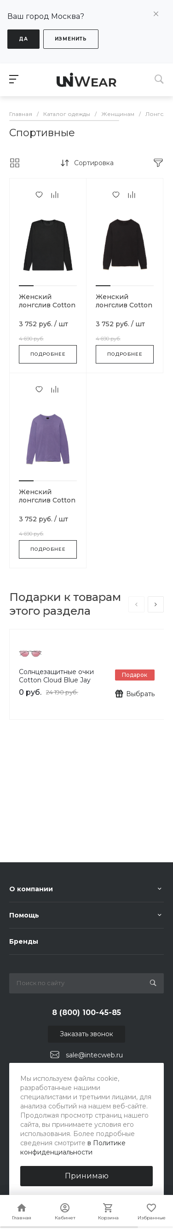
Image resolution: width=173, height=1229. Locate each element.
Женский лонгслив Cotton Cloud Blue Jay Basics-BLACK (47, 309)
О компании (31, 889)
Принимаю (87, 1175)
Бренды (23, 941)
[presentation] (136, 604)
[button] (26, 285)
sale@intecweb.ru (94, 1055)
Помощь (24, 915)
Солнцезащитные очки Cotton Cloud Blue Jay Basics (56, 680)
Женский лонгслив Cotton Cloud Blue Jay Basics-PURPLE (47, 504)
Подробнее (48, 354)
